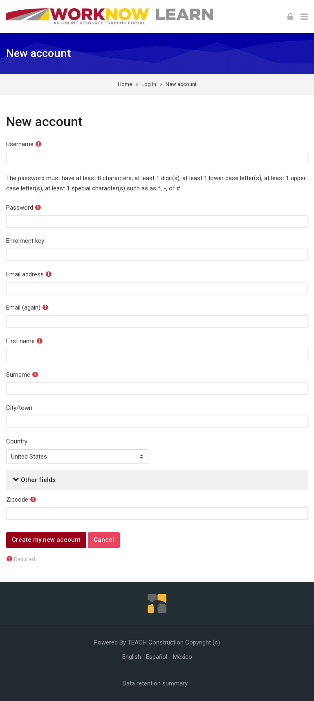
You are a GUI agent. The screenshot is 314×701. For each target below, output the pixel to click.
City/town (19, 408)
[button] (15, 480)
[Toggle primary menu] (304, 16)
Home (125, 84)
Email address (25, 274)
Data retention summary (155, 683)
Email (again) (23, 307)
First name (20, 341)
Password (19, 207)
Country (16, 441)
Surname (18, 374)
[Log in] (290, 16)
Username (20, 144)
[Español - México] (169, 656)
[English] (131, 656)
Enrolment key (25, 240)
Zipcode (17, 499)
